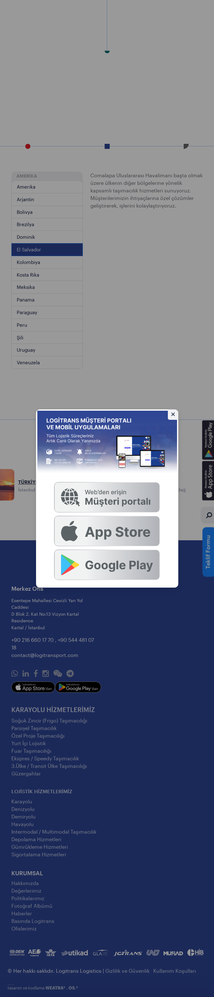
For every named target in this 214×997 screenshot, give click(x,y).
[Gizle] (173, 414)
